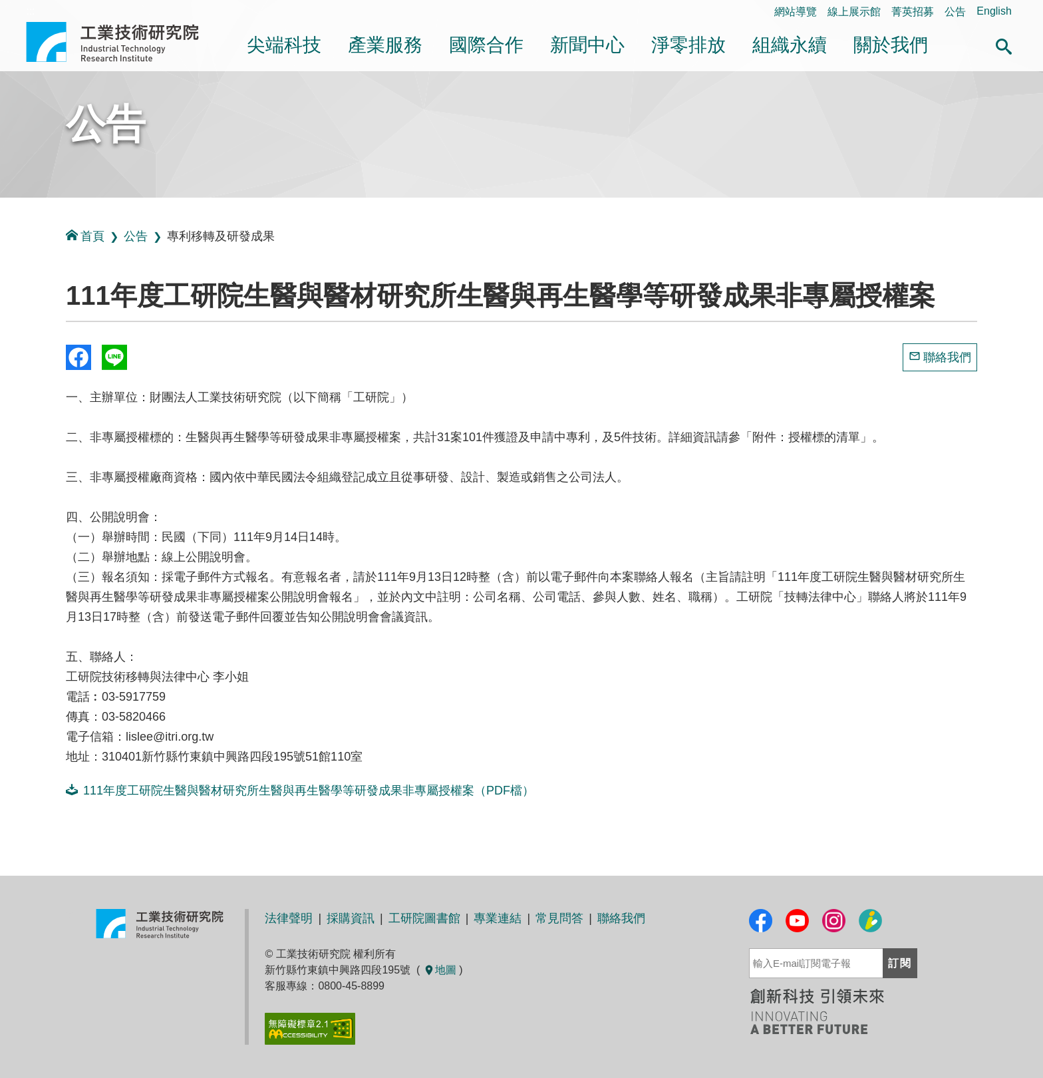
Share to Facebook (78, 357)
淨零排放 (688, 45)
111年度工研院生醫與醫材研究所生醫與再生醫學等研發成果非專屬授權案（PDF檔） (300, 790)
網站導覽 (795, 11)
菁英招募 (912, 11)
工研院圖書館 (424, 918)
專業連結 (498, 918)
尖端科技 (284, 45)
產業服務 (385, 45)
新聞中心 (587, 45)
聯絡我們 (947, 357)
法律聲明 (289, 918)
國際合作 (486, 45)
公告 (955, 11)
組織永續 (789, 45)
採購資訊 (350, 918)
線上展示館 (854, 11)
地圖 (439, 970)
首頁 (85, 236)
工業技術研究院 (122, 42)
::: (4, 298)
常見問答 (559, 918)
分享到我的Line (114, 357)
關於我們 (890, 45)
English (993, 11)
